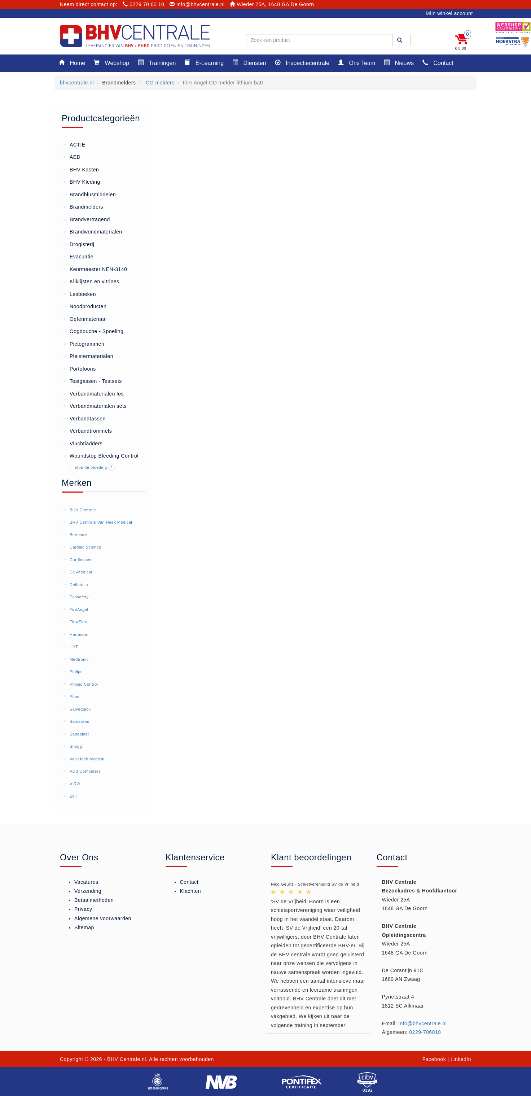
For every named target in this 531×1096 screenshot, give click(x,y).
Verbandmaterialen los (93, 393)
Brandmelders (83, 206)
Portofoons (79, 368)
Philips (76, 671)
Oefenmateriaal (85, 319)
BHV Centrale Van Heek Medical (101, 522)
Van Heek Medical (87, 759)
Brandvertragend (86, 219)
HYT (74, 647)
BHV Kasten (81, 169)
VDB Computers (85, 771)
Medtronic (79, 659)
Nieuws (399, 62)
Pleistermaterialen (88, 356)
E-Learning (204, 62)
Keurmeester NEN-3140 (95, 269)
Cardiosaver (81, 560)
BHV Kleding (81, 181)
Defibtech (79, 584)
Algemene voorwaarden (102, 918)
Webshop (111, 62)
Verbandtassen (84, 418)
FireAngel (79, 609)
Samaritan (79, 721)
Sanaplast (79, 734)
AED (71, 157)
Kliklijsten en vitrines (91, 281)
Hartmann (79, 634)
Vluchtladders (82, 443)
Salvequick (80, 709)
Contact (437, 62)
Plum (74, 696)
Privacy (83, 909)
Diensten (249, 62)
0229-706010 (425, 1032)
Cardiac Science (85, 547)
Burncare (78, 535)
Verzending (87, 891)
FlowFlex (78, 622)
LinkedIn (461, 1059)
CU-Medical (81, 572)
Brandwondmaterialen (92, 231)
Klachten (190, 891)
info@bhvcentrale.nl (197, 4)
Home (72, 62)
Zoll (73, 796)
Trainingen (157, 62)
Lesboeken (79, 294)
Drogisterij (78, 244)
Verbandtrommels (87, 431)
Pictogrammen (83, 344)
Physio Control (84, 684)
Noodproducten (84, 306)
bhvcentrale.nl (77, 83)
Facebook (434, 1059)
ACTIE (74, 144)
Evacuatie (78, 256)
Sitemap (84, 927)
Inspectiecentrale (302, 62)
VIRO (75, 784)
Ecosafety (79, 597)
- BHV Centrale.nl (125, 1059)
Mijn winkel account (449, 13)
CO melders (159, 83)
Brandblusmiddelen (89, 194)
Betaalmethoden (94, 900)
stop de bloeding (91, 467)
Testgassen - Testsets (92, 381)
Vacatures (86, 882)
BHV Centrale (83, 510)
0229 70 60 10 (143, 4)
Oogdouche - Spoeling (93, 331)
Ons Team (356, 62)
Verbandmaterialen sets (95, 406)
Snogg (76, 746)
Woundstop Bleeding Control (101, 455)
